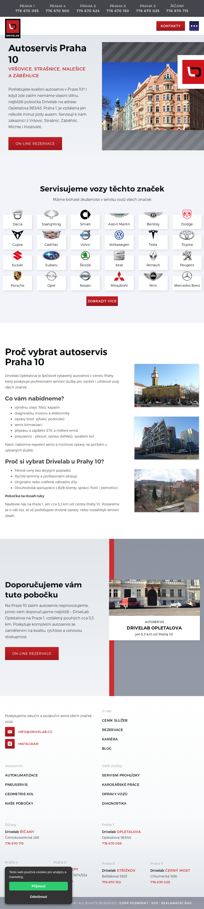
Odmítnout (38, 897)
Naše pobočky (19, 803)
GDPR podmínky (134, 903)
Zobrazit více (102, 301)
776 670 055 (27, 11)
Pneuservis (16, 784)
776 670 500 (58, 11)
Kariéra (110, 739)
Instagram (28, 744)
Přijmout (38, 886)
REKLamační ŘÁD (176, 903)
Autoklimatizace (21, 775)
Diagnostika (114, 803)
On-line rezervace (35, 143)
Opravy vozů (115, 794)
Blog (106, 748)
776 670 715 (177, 11)
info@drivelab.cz (35, 732)
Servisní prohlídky (121, 775)
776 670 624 (88, 11)
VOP (154, 903)
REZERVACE (112, 730)
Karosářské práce (120, 784)
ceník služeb (115, 720)
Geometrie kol (19, 794)
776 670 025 (147, 11)
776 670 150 (118, 11)
